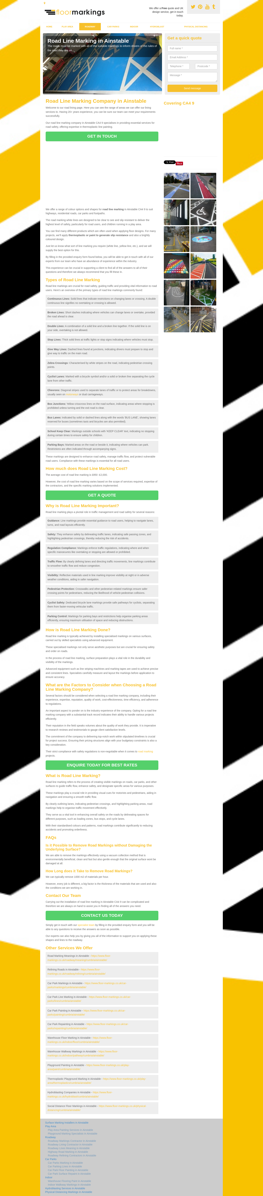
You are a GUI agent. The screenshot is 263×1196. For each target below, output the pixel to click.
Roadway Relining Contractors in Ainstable (72, 1155)
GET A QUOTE (102, 495)
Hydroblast (157, 27)
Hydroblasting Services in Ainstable (65, 1188)
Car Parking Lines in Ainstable (65, 1166)
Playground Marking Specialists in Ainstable (72, 1133)
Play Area (67, 27)
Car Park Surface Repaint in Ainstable (69, 1173)
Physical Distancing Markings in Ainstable (68, 1192)
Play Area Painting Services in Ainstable (70, 1129)
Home (49, 27)
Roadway (90, 27)
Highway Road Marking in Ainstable (68, 1151)
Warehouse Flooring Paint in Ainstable (69, 1181)
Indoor (134, 27)
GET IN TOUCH (102, 136)
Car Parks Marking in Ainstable (65, 1162)
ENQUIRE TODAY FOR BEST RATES (102, 765)
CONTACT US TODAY (102, 915)
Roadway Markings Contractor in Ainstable (72, 1140)
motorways (72, 394)
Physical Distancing (196, 27)
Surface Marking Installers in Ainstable (66, 1122)
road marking (145, 751)
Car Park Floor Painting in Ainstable (68, 1170)
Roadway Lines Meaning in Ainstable (69, 1148)
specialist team (86, 925)
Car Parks (113, 27)
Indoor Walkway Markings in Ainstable (69, 1184)
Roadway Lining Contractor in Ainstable (70, 1144)
